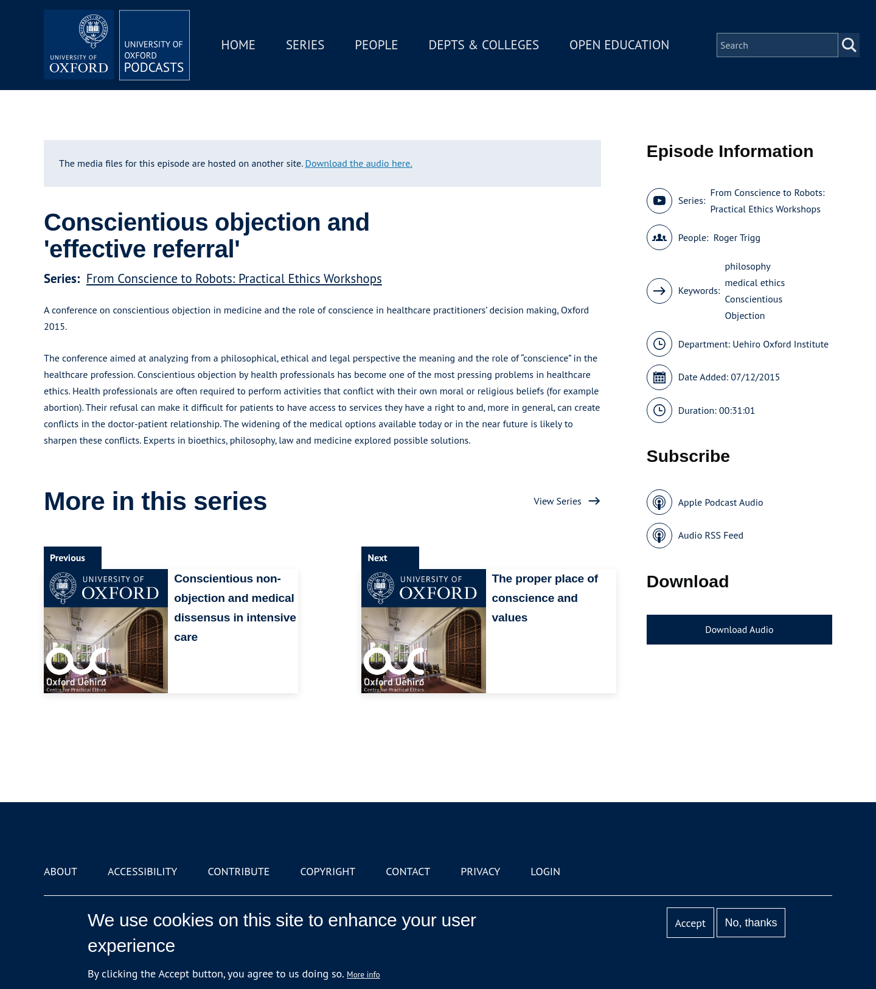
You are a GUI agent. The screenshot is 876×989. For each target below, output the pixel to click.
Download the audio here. (358, 163)
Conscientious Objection (754, 307)
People (376, 45)
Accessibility (142, 871)
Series (305, 45)
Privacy (480, 871)
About (60, 871)
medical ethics (755, 282)
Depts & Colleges (484, 45)
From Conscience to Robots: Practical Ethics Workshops (234, 278)
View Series (558, 501)
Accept (690, 923)
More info (363, 974)
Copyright (327, 871)
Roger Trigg (737, 237)
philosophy (748, 266)
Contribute (238, 871)
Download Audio (739, 629)
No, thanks (751, 923)
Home (238, 45)
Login (545, 871)
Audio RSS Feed (710, 535)
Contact (408, 871)
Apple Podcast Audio (720, 502)
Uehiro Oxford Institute (780, 344)
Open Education (619, 45)
